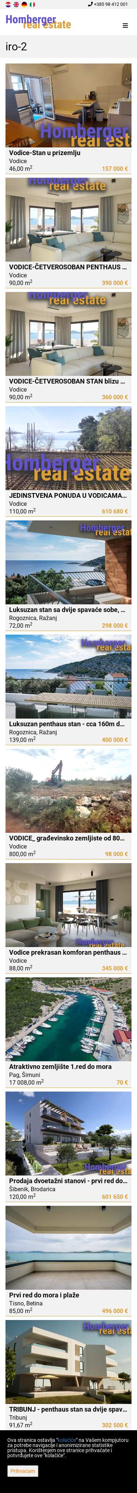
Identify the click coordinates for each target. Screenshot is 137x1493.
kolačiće (67, 1440)
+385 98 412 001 (108, 4)
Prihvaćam (23, 1471)
